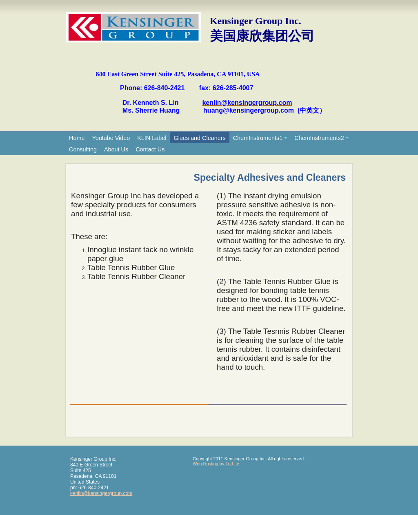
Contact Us (150, 149)
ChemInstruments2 (319, 138)
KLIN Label (151, 138)
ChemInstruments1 (258, 138)
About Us (116, 149)
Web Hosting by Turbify (216, 463)
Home (76, 138)
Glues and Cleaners (199, 138)
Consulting (83, 149)
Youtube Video (111, 138)
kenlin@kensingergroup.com (101, 493)
